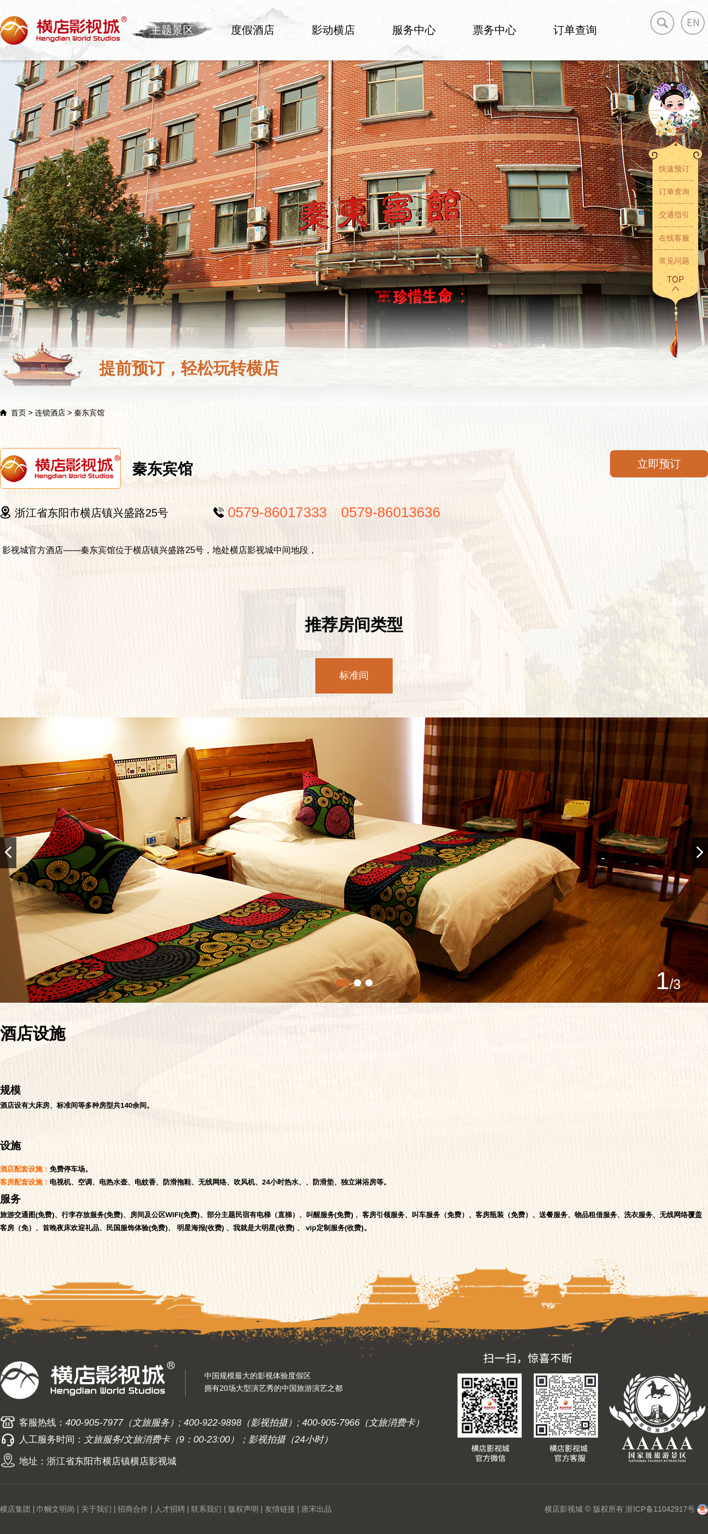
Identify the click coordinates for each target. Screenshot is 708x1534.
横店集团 (15, 1509)
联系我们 (206, 1509)
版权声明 (243, 1509)
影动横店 (333, 30)
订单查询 (575, 30)
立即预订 (659, 464)
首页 (18, 412)
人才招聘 (170, 1509)
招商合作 (133, 1509)
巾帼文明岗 (55, 1509)
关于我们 (96, 1509)
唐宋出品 (316, 1509)
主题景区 (172, 30)
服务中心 (414, 30)
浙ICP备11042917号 (660, 1509)
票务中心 (494, 30)
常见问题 (674, 260)
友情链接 (280, 1509)
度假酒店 (252, 30)
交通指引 (674, 214)
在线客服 (674, 238)
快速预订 (674, 168)
